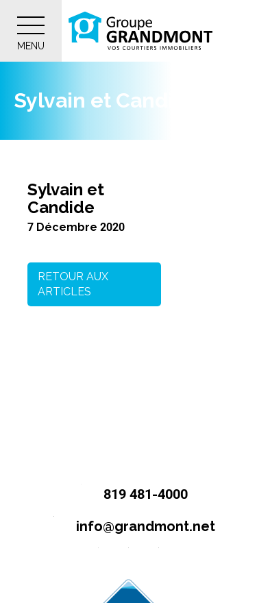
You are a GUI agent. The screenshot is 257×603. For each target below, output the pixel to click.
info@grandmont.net (128, 527)
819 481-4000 (128, 495)
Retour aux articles (73, 284)
